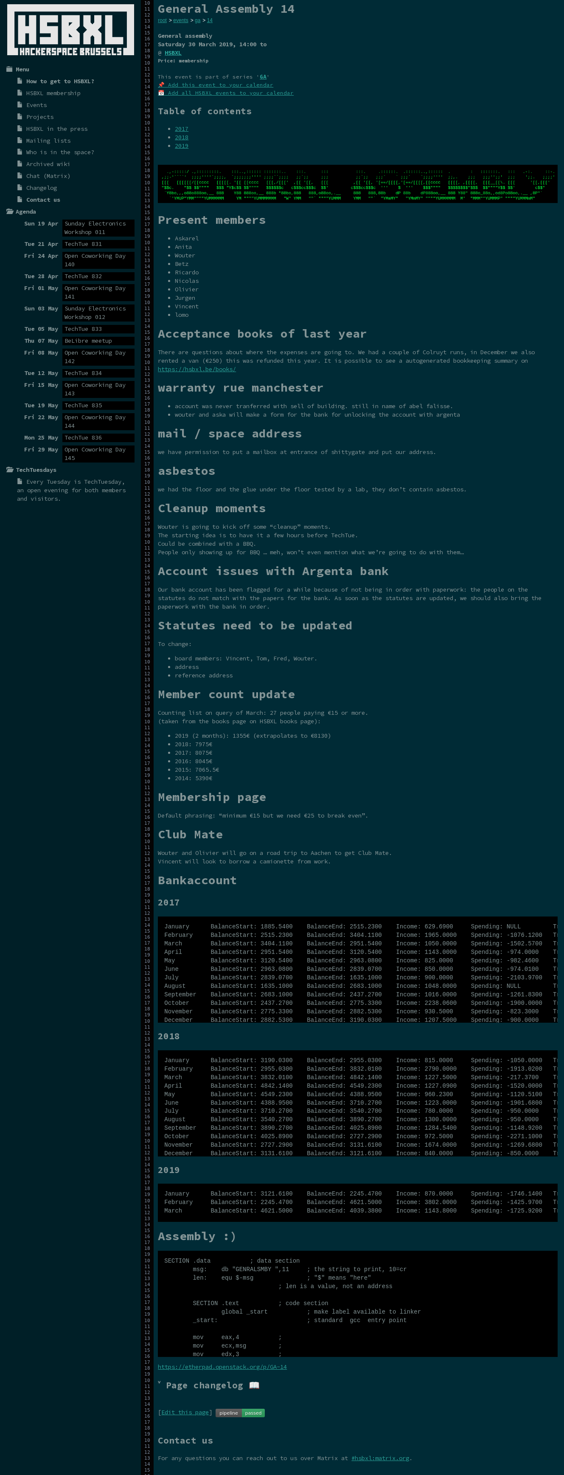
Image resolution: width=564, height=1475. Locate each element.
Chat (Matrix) (48, 176)
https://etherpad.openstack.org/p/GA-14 (222, 1367)
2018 (181, 137)
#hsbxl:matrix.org (380, 1458)
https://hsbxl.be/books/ (197, 369)
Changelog (41, 188)
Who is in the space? (60, 152)
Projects (39, 117)
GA (263, 76)
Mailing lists (48, 140)
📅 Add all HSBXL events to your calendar (226, 93)
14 (210, 20)
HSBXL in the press (56, 129)
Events (36, 105)
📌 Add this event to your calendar (215, 85)
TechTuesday (102, 481)
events (180, 20)
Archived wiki (48, 164)
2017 (181, 129)
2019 (181, 145)
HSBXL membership (53, 93)
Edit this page (185, 1412)
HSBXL (173, 52)
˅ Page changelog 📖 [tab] (209, 1385)
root (162, 20)
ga (197, 20)
